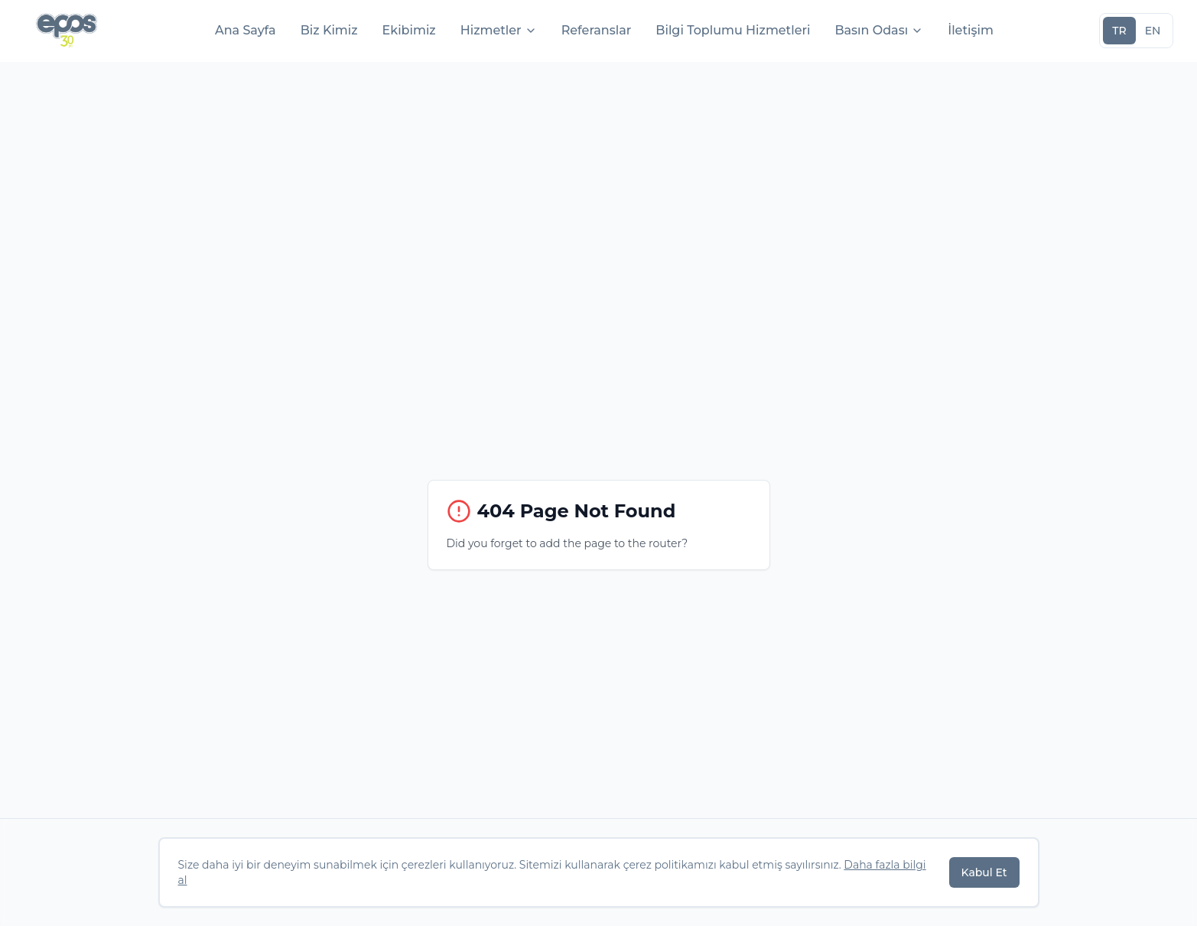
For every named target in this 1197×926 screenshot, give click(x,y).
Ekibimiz (409, 30)
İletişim (971, 30)
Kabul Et (984, 872)
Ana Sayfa (245, 30)
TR (1119, 30)
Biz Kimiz (329, 30)
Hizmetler (498, 30)
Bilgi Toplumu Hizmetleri (732, 30)
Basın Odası (878, 30)
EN (1153, 30)
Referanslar (596, 30)
